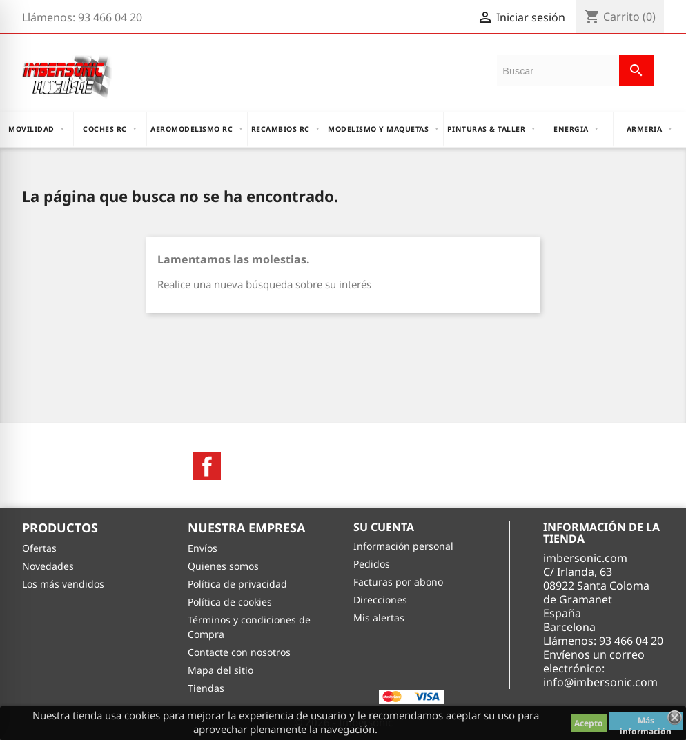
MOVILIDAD (36, 129)
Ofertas (39, 547)
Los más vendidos (63, 583)
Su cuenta (383, 526)
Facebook (207, 466)
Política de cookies (230, 601)
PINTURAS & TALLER (491, 129)
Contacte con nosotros (239, 652)
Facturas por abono (398, 581)
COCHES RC (110, 129)
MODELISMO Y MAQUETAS (383, 129)
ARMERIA (650, 129)
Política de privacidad (237, 583)
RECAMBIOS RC (285, 129)
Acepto (588, 723)
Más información (646, 722)
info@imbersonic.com (600, 682)
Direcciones (380, 599)
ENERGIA (576, 129)
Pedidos (371, 563)
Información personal (403, 545)
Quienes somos (223, 565)
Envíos (202, 547)
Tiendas (206, 687)
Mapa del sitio (220, 670)
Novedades (48, 565)
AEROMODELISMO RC (196, 129)
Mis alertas (378, 617)
